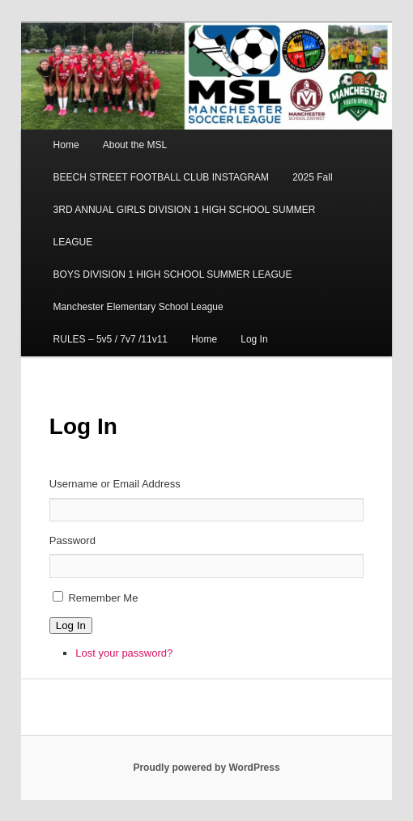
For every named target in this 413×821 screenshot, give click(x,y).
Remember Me (103, 598)
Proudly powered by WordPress (206, 767)
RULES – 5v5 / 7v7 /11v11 (110, 339)
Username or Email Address (115, 484)
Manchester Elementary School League (138, 307)
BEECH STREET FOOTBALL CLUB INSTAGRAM (161, 177)
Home (66, 145)
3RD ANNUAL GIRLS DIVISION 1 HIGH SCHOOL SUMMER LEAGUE (184, 226)
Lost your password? (123, 653)
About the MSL (135, 145)
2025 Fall (312, 177)
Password (72, 540)
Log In (254, 339)
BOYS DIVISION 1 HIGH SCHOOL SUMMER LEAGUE (172, 274)
